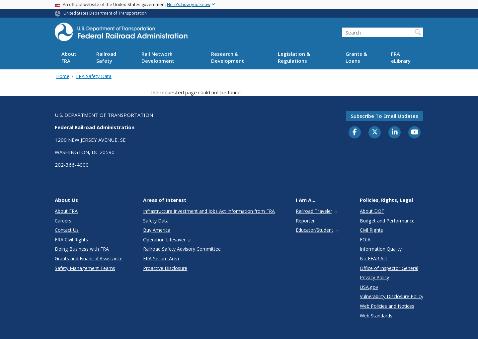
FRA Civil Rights (71, 239)
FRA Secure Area (161, 258)
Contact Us (67, 230)
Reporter (305, 220)
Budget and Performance (387, 220)
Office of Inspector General (389, 268)
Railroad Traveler (317, 211)
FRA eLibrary (401, 57)
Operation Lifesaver (167, 239)
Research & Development (227, 57)
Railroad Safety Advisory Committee (182, 249)
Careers (63, 220)
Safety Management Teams (85, 268)
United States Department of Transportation (105, 13)
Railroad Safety (106, 57)
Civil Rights (371, 230)
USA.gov (369, 287)
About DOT (372, 211)
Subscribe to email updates (384, 116)
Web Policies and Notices (387, 306)
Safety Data (156, 220)
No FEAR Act (373, 258)
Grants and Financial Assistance (88, 258)
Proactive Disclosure (165, 268)
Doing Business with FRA (82, 249)
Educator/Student (317, 230)
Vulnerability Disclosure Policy (391, 296)
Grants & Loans (356, 57)
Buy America (156, 230)
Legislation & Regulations (294, 57)
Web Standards (376, 315)
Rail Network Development (157, 57)
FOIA (365, 239)
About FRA (68, 57)
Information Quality (381, 249)
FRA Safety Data (94, 76)
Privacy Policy (374, 277)
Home (62, 76)
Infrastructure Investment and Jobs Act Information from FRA (209, 211)
